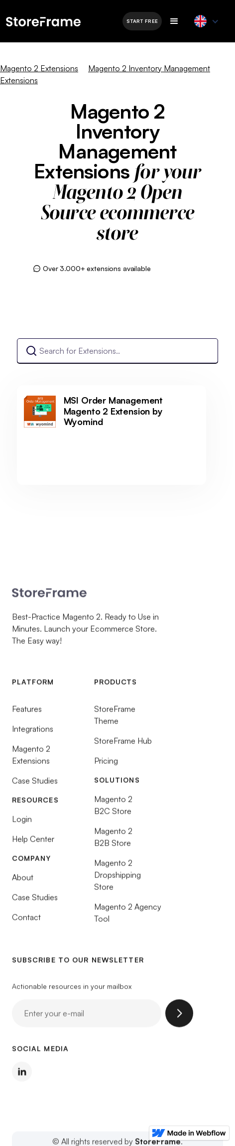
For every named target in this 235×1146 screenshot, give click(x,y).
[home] (59, 21)
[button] (174, 21)
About (22, 881)
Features (27, 713)
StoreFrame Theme (114, 719)
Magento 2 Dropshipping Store (117, 879)
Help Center (33, 843)
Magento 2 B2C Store (113, 809)
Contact (26, 921)
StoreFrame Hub (123, 745)
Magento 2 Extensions (39, 68)
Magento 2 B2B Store (113, 841)
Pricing (106, 765)
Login (22, 823)
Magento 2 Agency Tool (127, 917)
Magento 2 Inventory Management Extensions (105, 74)
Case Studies (35, 785)
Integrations (32, 733)
